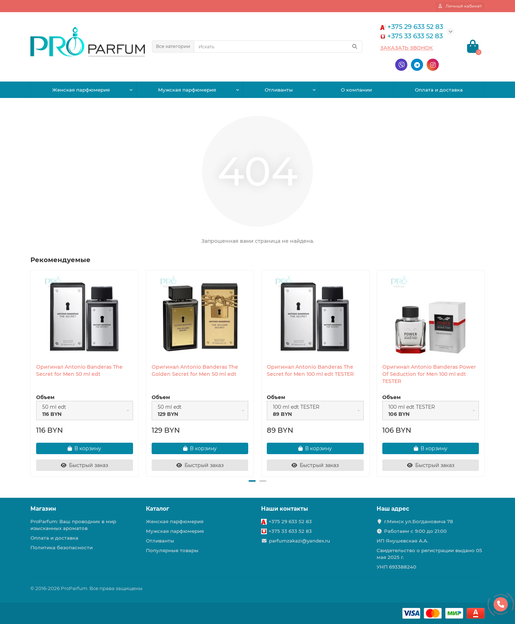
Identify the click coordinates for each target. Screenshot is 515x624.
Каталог (157, 508)
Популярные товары (172, 550)
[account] (460, 6)
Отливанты (279, 90)
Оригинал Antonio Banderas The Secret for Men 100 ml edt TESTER (310, 370)
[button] (252, 481)
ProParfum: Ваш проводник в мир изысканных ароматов (73, 525)
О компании (356, 90)
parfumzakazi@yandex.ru (299, 541)
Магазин (43, 508)
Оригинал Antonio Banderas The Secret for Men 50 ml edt (79, 370)
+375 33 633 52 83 (290, 531)
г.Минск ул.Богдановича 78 (418, 521)
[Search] (278, 46)
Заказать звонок (406, 48)
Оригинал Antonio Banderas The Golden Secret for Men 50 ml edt (195, 370)
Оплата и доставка (439, 90)
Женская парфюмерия (81, 90)
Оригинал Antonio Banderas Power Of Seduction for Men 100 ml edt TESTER (429, 374)
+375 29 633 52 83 (290, 521)
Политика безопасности (61, 547)
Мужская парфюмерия (187, 90)
